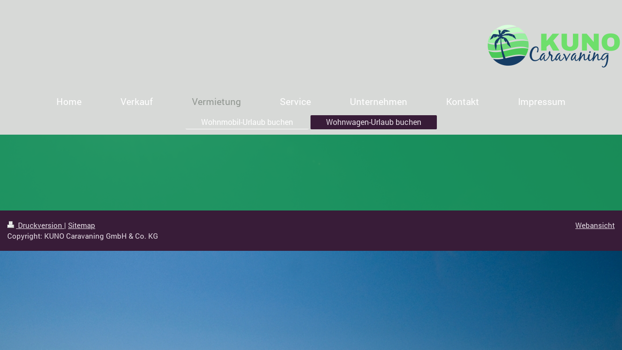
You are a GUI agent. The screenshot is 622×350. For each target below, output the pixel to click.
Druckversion (35, 225)
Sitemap (81, 225)
